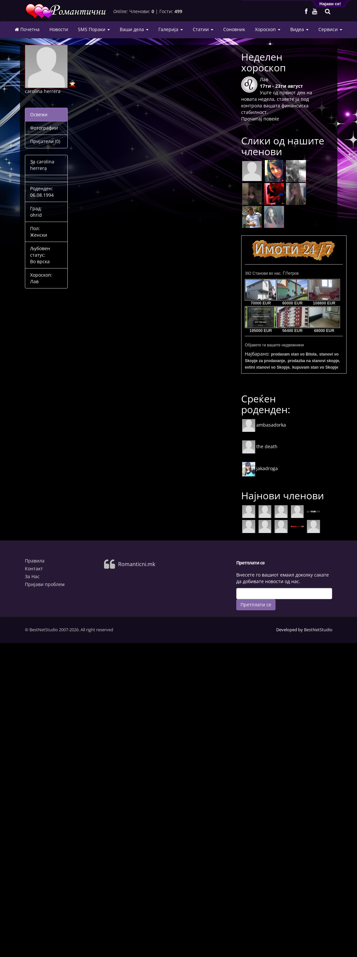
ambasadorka (264, 425)
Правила (35, 561)
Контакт (34, 568)
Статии (203, 29)
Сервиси (330, 29)
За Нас (32, 576)
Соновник (234, 29)
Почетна (27, 29)
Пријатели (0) (45, 141)
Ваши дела (134, 29)
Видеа (299, 29)
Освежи (38, 114)
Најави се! (330, 3)
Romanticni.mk (136, 564)
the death (259, 446)
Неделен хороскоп (263, 62)
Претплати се (256, 604)
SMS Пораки (94, 29)
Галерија (170, 29)
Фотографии (44, 128)
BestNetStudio (318, 630)
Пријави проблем (44, 584)
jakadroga (259, 468)
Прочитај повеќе (260, 119)
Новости (58, 29)
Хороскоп (267, 29)
